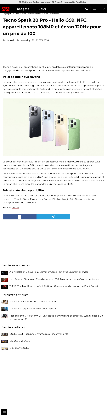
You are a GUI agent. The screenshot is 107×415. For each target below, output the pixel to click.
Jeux (42, 9)
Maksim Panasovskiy (18, 40)
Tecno (15, 261)
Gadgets (23, 9)
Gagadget (6, 8)
